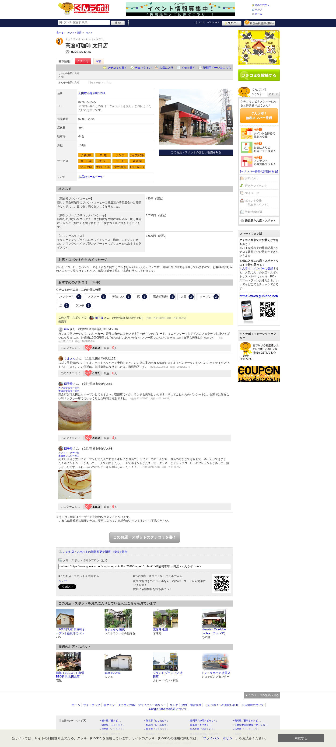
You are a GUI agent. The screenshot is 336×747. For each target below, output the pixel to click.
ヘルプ (258, 9)
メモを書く (188, 67)
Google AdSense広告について (168, 709)
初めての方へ (262, 5)
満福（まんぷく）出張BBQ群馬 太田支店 (70, 674)
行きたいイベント (256, 185)
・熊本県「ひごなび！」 (156, 720)
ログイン (232, 23)
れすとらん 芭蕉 (115, 629)
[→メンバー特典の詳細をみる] (259, 171)
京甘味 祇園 (160, 629)
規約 (184, 705)
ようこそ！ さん (208, 22)
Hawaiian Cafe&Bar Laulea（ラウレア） (214, 631)
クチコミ (82, 61)
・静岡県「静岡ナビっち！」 (203, 720)
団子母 (99, 318)
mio (66, 329)
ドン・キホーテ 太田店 (216, 672)
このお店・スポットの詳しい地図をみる (196, 152)
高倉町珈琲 (164, 296)
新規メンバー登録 (259, 23)
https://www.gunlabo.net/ (258, 296)
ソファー (96, 296)
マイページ (252, 193)
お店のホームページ (91, 176)
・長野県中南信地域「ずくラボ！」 (251, 725)
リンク (174, 705)
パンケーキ (70, 296)
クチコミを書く (117, 67)
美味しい (121, 296)
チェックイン (143, 67)
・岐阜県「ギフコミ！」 (201, 725)
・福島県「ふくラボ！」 (112, 725)
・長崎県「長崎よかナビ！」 (247, 720)
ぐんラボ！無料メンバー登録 (259, 115)
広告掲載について (253, 705)
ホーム (258, 14)
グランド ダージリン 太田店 (168, 674)
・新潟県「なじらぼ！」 (156, 725)
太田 (187, 296)
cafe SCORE (113, 672)
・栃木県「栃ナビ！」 (110, 720)
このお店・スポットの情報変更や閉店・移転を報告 (95, 551)
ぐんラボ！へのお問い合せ (221, 705)
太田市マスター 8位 (68, 391)
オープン (209, 296)
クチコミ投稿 (126, 705)
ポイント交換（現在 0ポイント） (257, 202)
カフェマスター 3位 (68, 388)
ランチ (83, 305)
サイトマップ (91, 705)
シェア (62, 581)
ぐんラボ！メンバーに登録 (256, 268)
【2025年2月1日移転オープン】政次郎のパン (70, 631)
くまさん (69, 358)
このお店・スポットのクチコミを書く (144, 537)
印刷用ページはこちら (217, 67)
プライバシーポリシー (152, 705)
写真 (99, 61)
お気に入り (166, 67)
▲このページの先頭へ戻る (262, 695)
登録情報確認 (253, 211)
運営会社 (195, 705)
